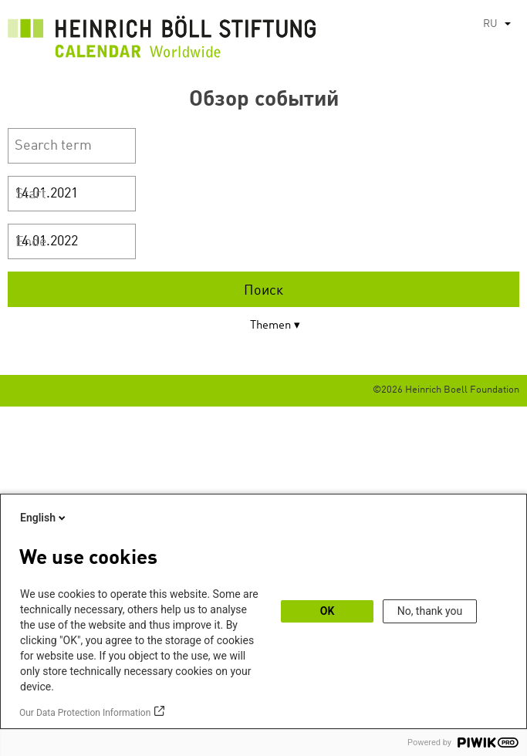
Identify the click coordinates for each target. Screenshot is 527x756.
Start (30, 194)
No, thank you (430, 611)
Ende (31, 242)
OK (327, 611)
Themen (270, 326)
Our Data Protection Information (84, 712)
